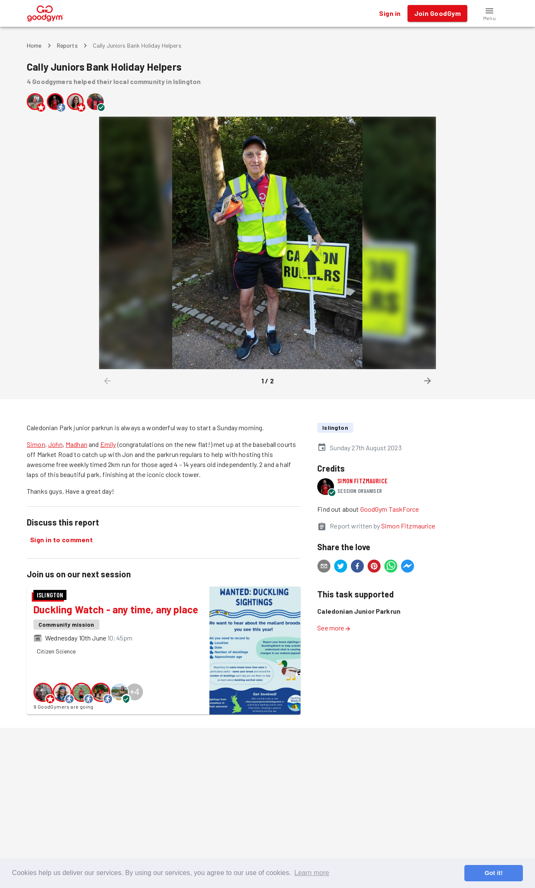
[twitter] (340, 567)
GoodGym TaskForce (389, 509)
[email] (324, 567)
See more (334, 628)
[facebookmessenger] (407, 567)
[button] (489, 13)
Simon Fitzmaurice (362, 481)
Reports (67, 45)
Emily (108, 444)
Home (34, 45)
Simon (36, 444)
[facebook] (357, 567)
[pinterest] (374, 567)
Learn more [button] (311, 872)
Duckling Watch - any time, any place (115, 609)
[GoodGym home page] (45, 12)
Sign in (390, 13)
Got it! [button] (493, 873)
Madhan (76, 444)
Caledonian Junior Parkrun (358, 611)
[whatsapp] (390, 567)
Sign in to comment (61, 539)
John (55, 444)
